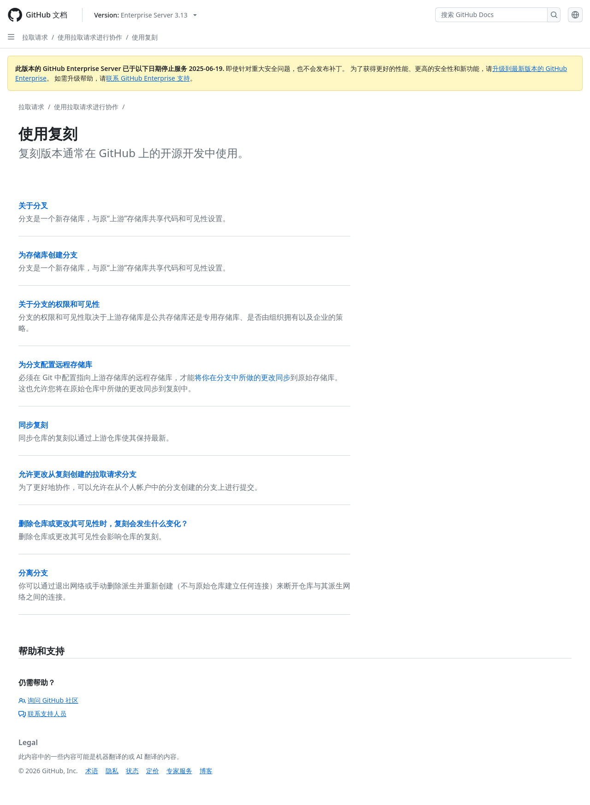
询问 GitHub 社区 (48, 700)
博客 (206, 770)
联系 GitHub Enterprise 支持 (147, 78)
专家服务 (179, 770)
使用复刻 (145, 37)
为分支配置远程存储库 (55, 364)
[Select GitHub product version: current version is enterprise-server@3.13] (145, 15)
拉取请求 (35, 37)
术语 (91, 770)
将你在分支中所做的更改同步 (242, 377)
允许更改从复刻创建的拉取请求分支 (77, 474)
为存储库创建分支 (47, 255)
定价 (152, 770)
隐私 (112, 770)
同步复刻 (33, 425)
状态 (132, 770)
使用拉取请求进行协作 (90, 37)
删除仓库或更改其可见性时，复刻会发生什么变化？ (103, 523)
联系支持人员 (42, 713)
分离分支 (33, 573)
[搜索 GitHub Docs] (491, 15)
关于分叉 (33, 205)
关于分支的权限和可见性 (59, 304)
